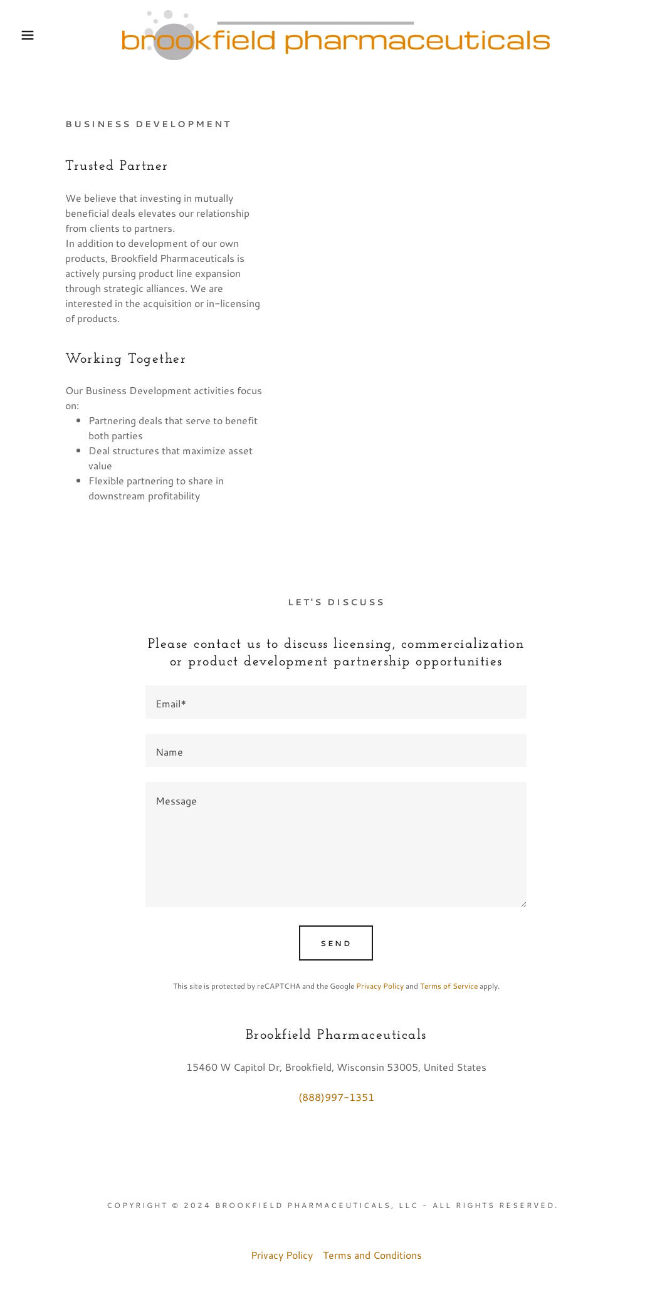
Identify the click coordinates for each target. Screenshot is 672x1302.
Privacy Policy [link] (380, 986)
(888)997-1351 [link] (336, 1097)
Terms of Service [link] (449, 986)
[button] (33, 35)
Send (336, 943)
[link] (336, 33)
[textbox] (336, 702)
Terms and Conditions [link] (372, 1254)
